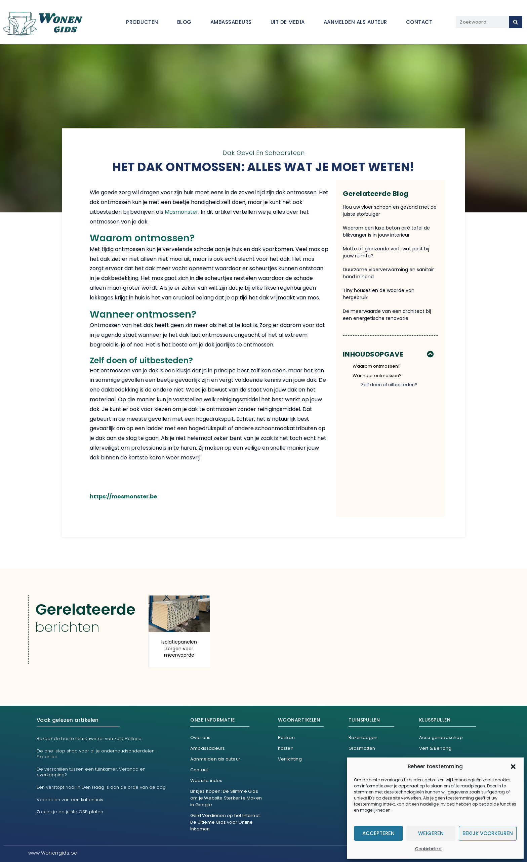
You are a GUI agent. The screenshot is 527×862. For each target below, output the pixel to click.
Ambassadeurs (231, 22)
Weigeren (431, 833)
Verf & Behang (435, 748)
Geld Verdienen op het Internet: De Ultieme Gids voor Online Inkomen (225, 822)
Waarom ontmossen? (377, 366)
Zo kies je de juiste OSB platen (70, 812)
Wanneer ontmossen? (377, 375)
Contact (419, 22)
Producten (142, 22)
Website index (206, 780)
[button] (513, 766)
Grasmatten (362, 748)
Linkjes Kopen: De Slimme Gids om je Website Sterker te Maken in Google (226, 798)
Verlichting (290, 759)
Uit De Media (288, 22)
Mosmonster (181, 212)
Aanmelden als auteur (355, 22)
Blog (184, 22)
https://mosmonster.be (123, 496)
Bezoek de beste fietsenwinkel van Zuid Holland (89, 738)
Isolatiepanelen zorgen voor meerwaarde (179, 648)
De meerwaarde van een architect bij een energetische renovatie (387, 315)
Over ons (200, 737)
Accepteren (378, 833)
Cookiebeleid (428, 849)
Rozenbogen (363, 737)
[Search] (515, 22)
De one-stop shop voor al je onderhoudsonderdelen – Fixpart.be (98, 754)
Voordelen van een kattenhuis (70, 799)
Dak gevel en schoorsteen (263, 153)
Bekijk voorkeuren (487, 833)
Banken (286, 737)
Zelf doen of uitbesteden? (389, 384)
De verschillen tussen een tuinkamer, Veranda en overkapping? (91, 772)
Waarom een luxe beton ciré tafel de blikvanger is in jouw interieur (386, 231)
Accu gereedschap (441, 737)
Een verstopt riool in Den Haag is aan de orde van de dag (101, 787)
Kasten (285, 748)
